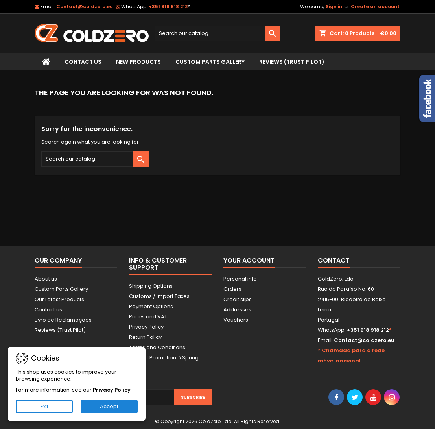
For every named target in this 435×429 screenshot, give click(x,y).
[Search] (217, 33)
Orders (232, 289)
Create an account (375, 6)
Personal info (240, 279)
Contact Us (83, 62)
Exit (44, 406)
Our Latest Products (59, 299)
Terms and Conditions (157, 347)
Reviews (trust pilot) (291, 62)
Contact (334, 260)
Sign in (334, 6)
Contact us (48, 309)
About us (46, 279)
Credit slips (237, 299)
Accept (109, 406)
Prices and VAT (148, 316)
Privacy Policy (146, 327)
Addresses (237, 309)
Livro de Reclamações (63, 320)
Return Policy (145, 337)
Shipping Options (151, 286)
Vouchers (235, 320)
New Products (138, 62)
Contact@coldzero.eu (84, 6)
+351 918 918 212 (169, 6)
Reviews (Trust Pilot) (60, 330)
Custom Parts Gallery (210, 62)
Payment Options (151, 306)
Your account (249, 260)
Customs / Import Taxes (159, 296)
